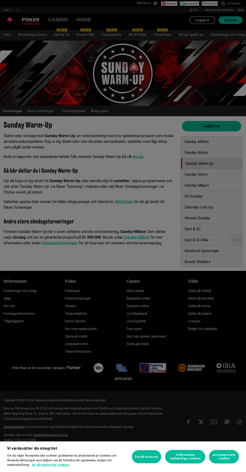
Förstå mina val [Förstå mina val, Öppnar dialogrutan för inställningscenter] (146, 456)
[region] (123, 456)
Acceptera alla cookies (224, 456)
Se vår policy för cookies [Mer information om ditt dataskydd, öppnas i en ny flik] (50, 465)
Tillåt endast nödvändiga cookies (185, 456)
